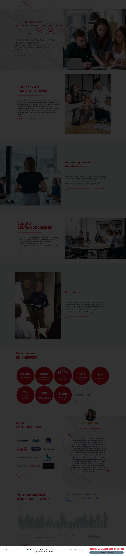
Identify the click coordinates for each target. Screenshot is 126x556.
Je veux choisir (106, 552)
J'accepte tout (99, 549)
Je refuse (116, 549)
